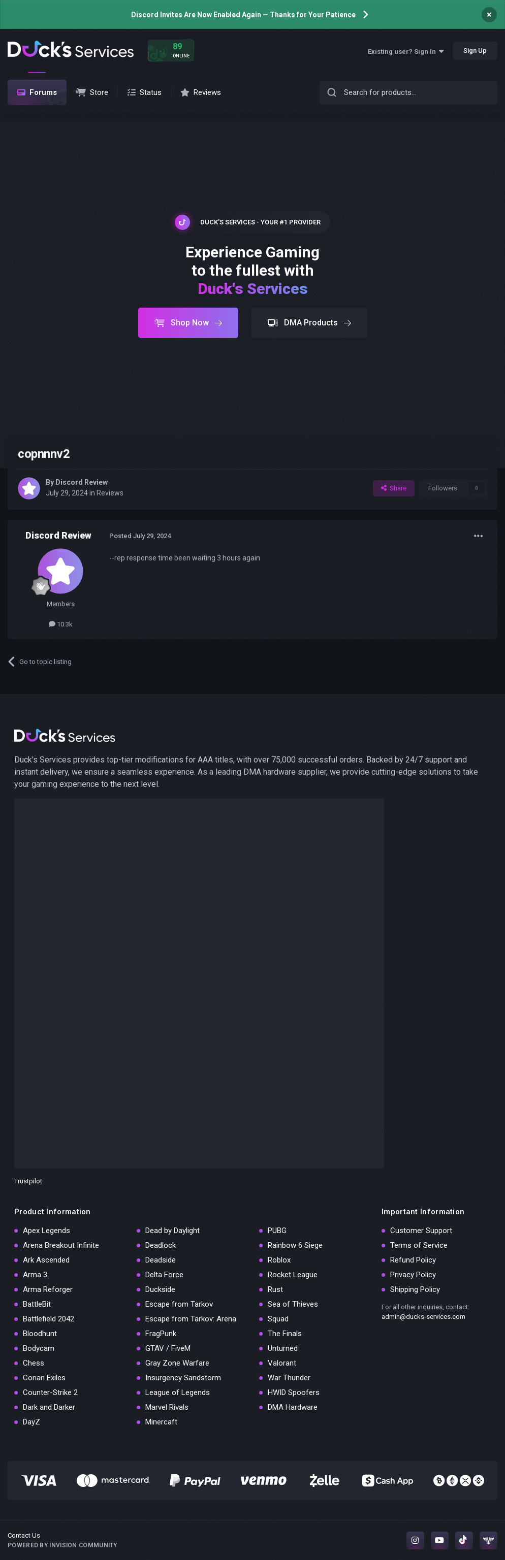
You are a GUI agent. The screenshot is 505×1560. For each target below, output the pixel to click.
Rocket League (293, 1274)
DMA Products (309, 322)
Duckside (160, 1289)
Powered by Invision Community (62, 1545)
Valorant (282, 1363)
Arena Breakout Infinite (61, 1245)
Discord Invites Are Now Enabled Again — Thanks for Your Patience (243, 15)
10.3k (61, 624)
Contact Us (24, 1535)
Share (393, 488)
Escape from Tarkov (179, 1304)
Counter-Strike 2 (50, 1392)
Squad (278, 1318)
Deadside (160, 1260)
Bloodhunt (40, 1333)
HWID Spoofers (294, 1392)
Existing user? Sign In (406, 51)
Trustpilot (28, 1181)
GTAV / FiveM (168, 1348)
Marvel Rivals (166, 1407)
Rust (275, 1289)
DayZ (31, 1421)
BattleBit (37, 1304)
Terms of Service (419, 1245)
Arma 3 (35, 1274)
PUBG (277, 1230)
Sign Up (475, 50)
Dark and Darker (49, 1407)
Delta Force (164, 1274)
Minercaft (161, 1421)
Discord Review (81, 482)
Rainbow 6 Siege (295, 1245)
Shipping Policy (415, 1289)
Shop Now (188, 322)
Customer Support (421, 1230)
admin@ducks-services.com (423, 1316)
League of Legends (177, 1392)
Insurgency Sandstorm (183, 1377)
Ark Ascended (46, 1260)
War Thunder (289, 1377)
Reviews (110, 493)
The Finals (285, 1333)
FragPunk (160, 1333)
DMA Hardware (293, 1407)
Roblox (279, 1260)
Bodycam (38, 1348)
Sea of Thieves (293, 1304)
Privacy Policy (413, 1274)
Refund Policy (413, 1260)
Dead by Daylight (172, 1230)
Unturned (283, 1348)
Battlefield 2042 (48, 1318)
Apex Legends (46, 1230)
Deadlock (160, 1245)
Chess (33, 1363)
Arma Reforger (48, 1289)
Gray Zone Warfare (177, 1363)
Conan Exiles (44, 1377)
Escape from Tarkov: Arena (190, 1318)
